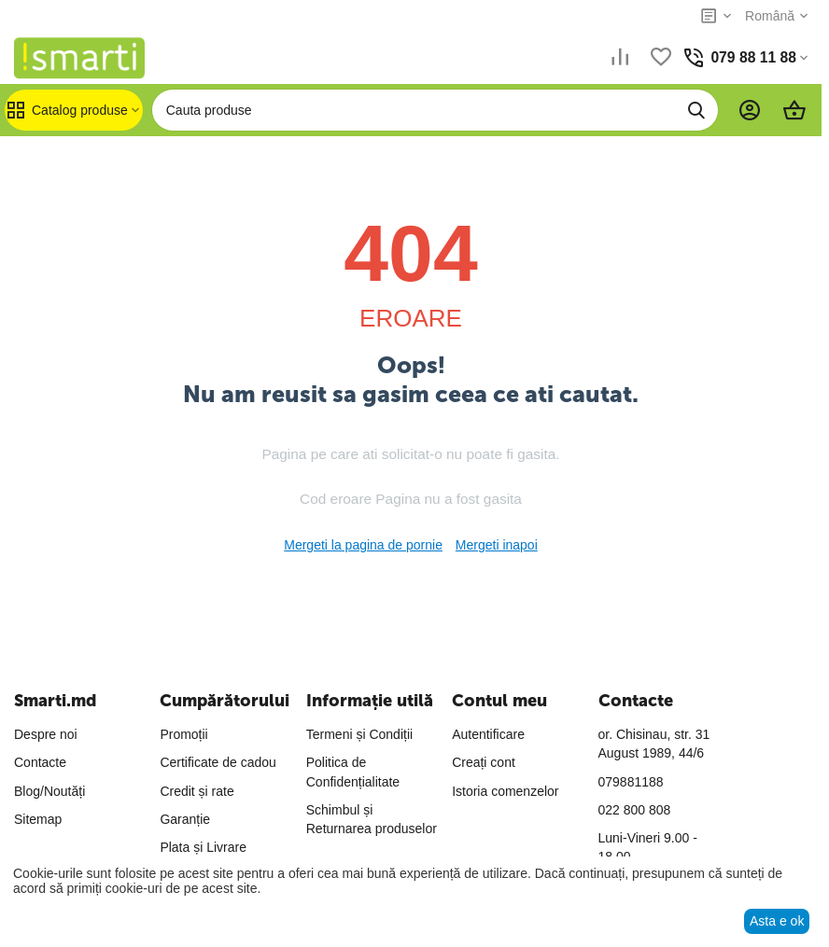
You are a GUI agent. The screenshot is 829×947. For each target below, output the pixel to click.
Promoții (183, 734)
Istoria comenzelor (505, 791)
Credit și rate (196, 791)
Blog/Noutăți (49, 791)
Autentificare (488, 734)
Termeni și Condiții (359, 734)
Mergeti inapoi (497, 544)
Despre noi (45, 734)
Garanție (185, 819)
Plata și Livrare (203, 847)
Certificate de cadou (218, 762)
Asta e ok (777, 920)
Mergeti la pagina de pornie (363, 544)
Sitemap (38, 819)
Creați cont (483, 762)
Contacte (40, 762)
